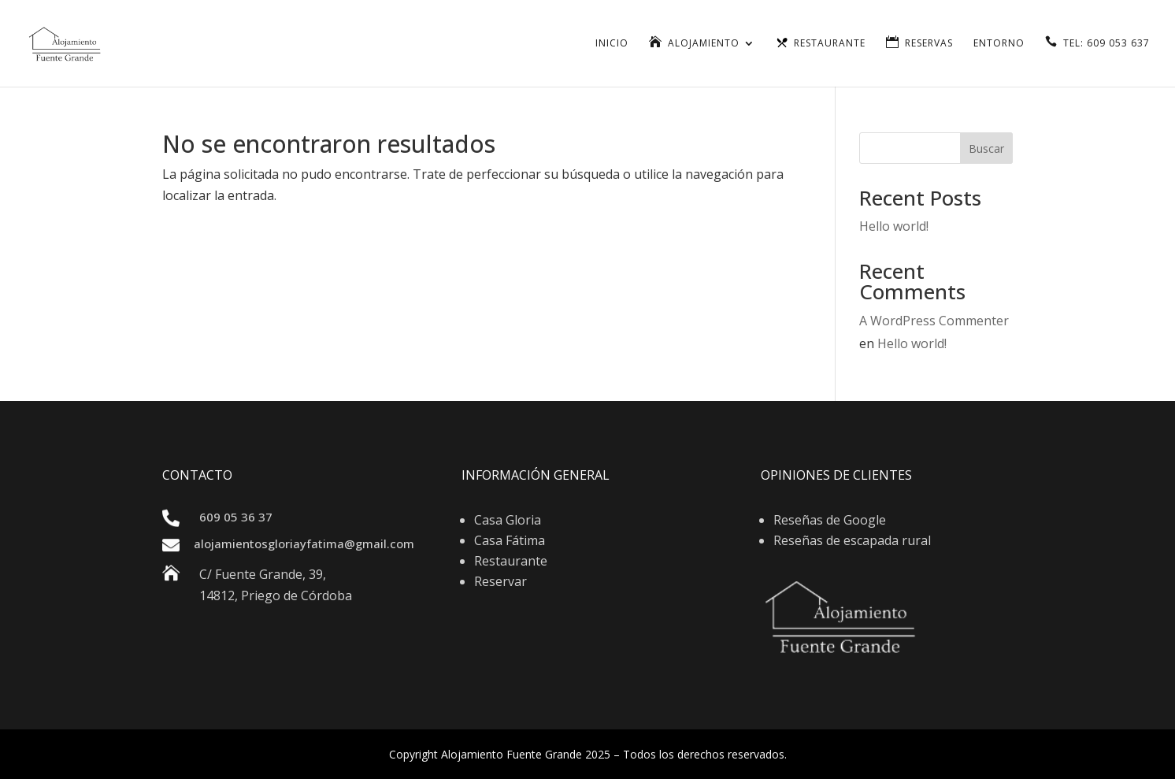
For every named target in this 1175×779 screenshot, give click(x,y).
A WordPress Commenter (934, 320)
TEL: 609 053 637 (1106, 44)
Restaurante (829, 44)
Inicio (611, 44)
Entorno (999, 44)
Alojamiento (703, 44)
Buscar (986, 148)
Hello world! (894, 226)
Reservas (929, 44)
